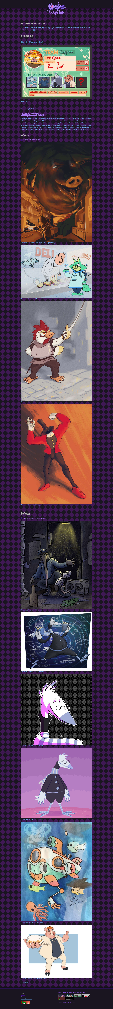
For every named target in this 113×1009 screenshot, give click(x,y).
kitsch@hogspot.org (27, 999)
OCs (34, 30)
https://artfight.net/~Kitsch (32, 42)
